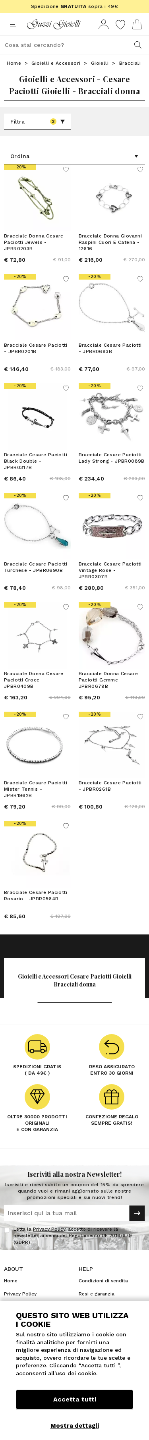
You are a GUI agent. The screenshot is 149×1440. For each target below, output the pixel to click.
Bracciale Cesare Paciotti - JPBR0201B (35, 348)
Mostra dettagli (74, 1425)
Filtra (37, 121)
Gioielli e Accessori (55, 63)
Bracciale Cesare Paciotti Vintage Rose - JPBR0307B (110, 570)
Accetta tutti (74, 1399)
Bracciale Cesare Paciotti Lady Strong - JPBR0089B (112, 458)
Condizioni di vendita (103, 1281)
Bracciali (130, 63)
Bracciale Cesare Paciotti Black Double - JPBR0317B (35, 461)
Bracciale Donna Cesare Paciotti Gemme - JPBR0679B (108, 680)
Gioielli (99, 63)
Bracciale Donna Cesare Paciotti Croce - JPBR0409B (34, 680)
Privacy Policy (49, 1229)
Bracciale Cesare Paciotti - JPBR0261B (110, 786)
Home (14, 63)
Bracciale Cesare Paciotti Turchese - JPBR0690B (35, 567)
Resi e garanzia (96, 1294)
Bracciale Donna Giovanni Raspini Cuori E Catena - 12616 (110, 242)
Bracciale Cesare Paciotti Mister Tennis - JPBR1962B (35, 789)
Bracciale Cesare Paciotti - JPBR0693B (110, 348)
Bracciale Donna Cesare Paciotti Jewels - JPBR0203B (34, 242)
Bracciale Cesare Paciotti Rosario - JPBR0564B (35, 895)
